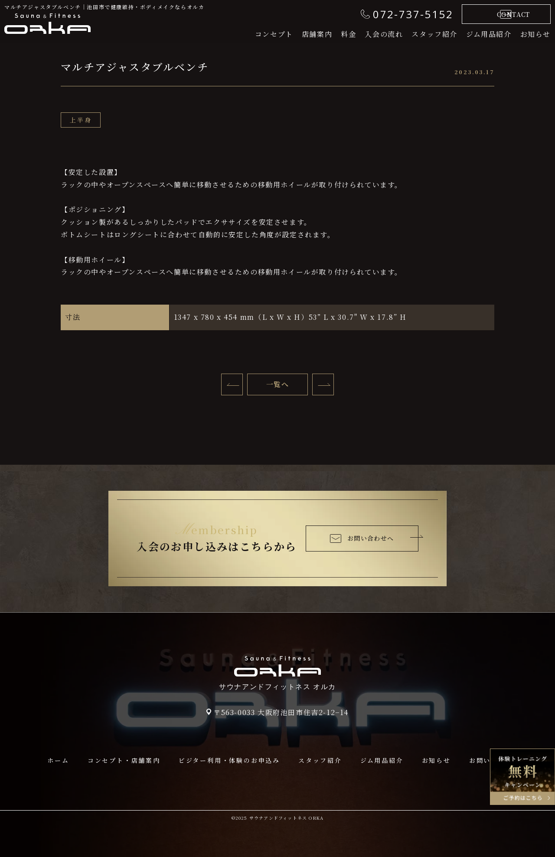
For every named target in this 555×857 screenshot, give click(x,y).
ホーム (58, 760)
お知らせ (535, 34)
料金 (348, 34)
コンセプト (274, 34)
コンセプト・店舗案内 (124, 760)
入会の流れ (384, 34)
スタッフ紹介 (434, 34)
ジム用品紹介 (489, 34)
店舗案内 (317, 34)
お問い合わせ (491, 760)
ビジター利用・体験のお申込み (229, 760)
